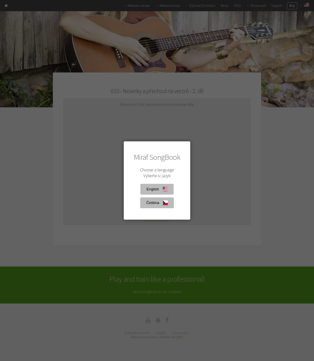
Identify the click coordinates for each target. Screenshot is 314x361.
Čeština (157, 202)
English (156, 189)
